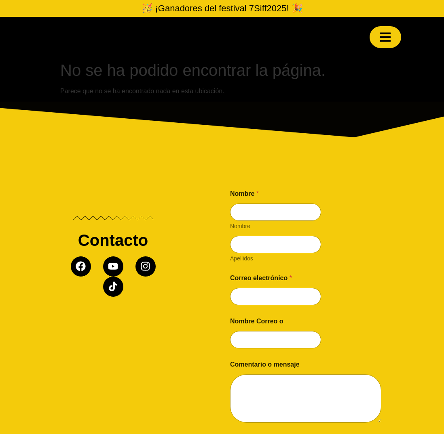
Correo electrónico (261, 278)
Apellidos (241, 258)
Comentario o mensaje (265, 364)
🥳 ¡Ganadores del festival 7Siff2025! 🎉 (222, 8)
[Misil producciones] (113, 365)
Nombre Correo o (256, 321)
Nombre (240, 226)
